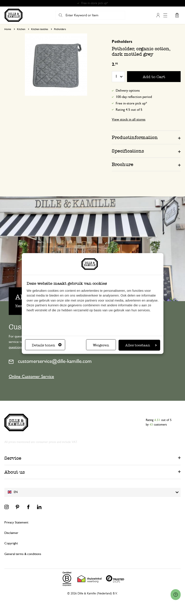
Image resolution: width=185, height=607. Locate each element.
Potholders (60, 29)
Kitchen (21, 29)
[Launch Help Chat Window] (176, 598)
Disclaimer (11, 533)
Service (12, 458)
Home (7, 29)
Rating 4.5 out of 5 (129, 109)
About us (14, 472)
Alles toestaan (141, 345)
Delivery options (128, 90)
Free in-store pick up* (131, 103)
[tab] (146, 137)
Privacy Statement (16, 522)
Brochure (122, 164)
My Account (158, 15)
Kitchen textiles (39, 29)
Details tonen (47, 345)
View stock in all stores (128, 119)
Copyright (11, 543)
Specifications (128, 151)
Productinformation (135, 137)
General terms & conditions (22, 554)
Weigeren (101, 345)
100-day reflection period (134, 97)
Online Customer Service (31, 376)
